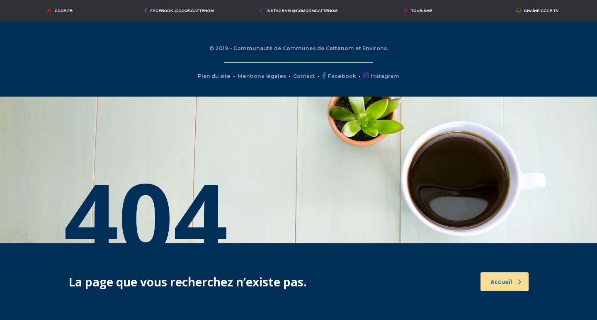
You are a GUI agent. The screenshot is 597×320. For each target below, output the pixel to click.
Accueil (505, 282)
